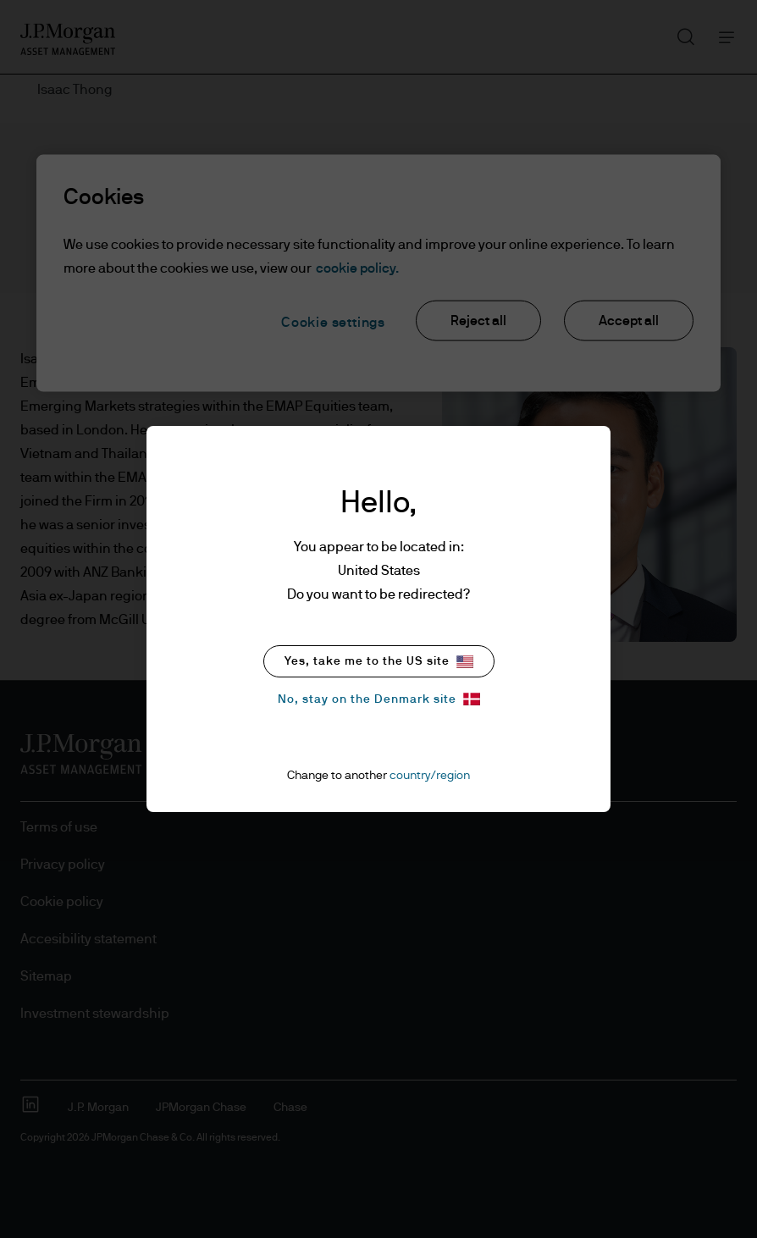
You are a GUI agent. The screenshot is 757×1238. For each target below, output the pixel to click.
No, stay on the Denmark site (379, 699)
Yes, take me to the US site (379, 661)
